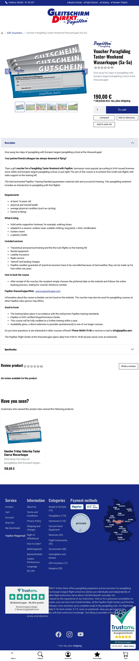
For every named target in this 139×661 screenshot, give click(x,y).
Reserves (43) (56, 535)
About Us (31, 507)
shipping (77, 645)
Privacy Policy (34, 521)
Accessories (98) (57, 549)
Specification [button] (10, 349)
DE (28, 571)
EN (32, 571)
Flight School (91, 2)
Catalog (105, 2)
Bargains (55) (55, 568)
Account (9, 517)
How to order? (34, 543)
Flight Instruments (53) (58, 542)
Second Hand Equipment (55, 528)
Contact (9, 507)
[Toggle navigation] (13, 655)
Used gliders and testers (57, 556)
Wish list (9, 522)
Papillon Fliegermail (15, 535)
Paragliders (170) (57, 515)
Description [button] (10, 142)
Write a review (128, 366)
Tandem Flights (119, 2)
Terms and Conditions (32, 514)
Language (32, 566)
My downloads (12, 528)
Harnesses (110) (57, 521)
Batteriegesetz (34, 549)
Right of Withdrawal (33, 537)
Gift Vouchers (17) (58, 563)
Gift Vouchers (14, 32)
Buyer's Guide (75, 2)
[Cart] (125, 655)
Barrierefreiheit (34, 554)
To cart (122, 109)
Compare (104, 117)
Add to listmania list (128, 117)
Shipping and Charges (33, 528)
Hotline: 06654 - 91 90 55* (21, 2)
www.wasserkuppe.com (47, 291)
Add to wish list (104, 124)
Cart (7, 512)
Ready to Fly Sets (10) (57, 509)
